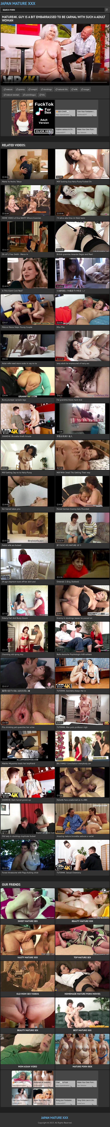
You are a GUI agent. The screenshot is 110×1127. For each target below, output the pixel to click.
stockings (47, 89)
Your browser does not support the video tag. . (55, 54)
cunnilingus (30, 94)
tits (43, 94)
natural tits (63, 89)
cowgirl (34, 89)
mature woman (12, 94)
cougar (87, 89)
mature (9, 89)
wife (75, 89)
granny (21, 89)
